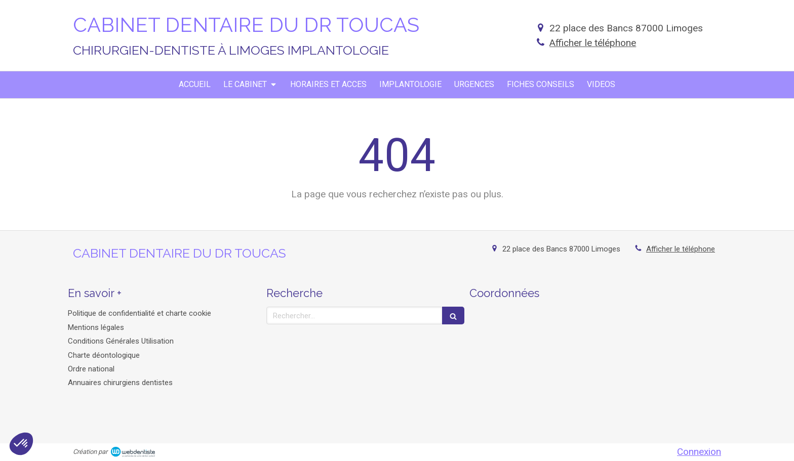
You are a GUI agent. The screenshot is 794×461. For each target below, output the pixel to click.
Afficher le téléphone (592, 43)
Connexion (699, 451)
